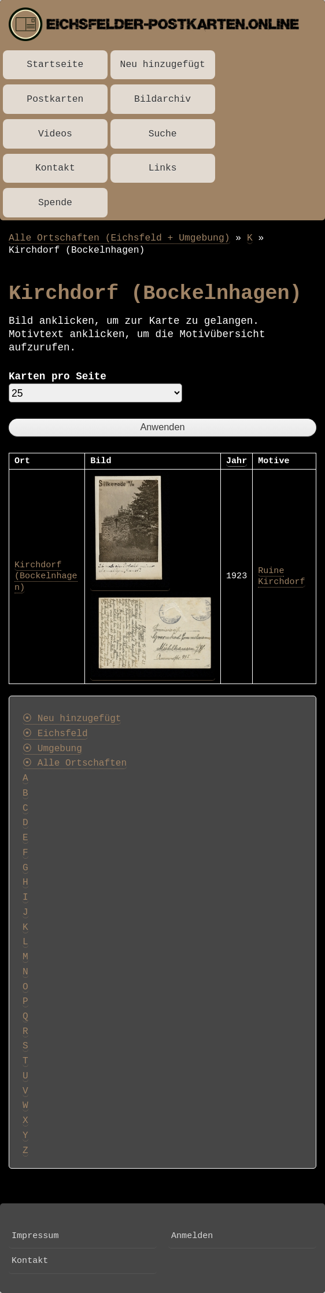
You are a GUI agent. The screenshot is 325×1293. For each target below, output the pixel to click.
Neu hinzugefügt (162, 64)
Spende (55, 202)
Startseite (55, 64)
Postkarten (55, 99)
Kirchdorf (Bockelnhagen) (45, 576)
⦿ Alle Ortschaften (75, 763)
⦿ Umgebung (52, 749)
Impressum (35, 1236)
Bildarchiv (162, 99)
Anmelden (192, 1236)
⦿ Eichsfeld (55, 734)
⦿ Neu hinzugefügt (72, 719)
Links (163, 167)
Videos (55, 133)
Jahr (236, 461)
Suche (163, 133)
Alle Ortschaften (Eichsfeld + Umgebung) (119, 237)
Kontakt (55, 167)
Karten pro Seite (57, 376)
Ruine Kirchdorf (281, 577)
